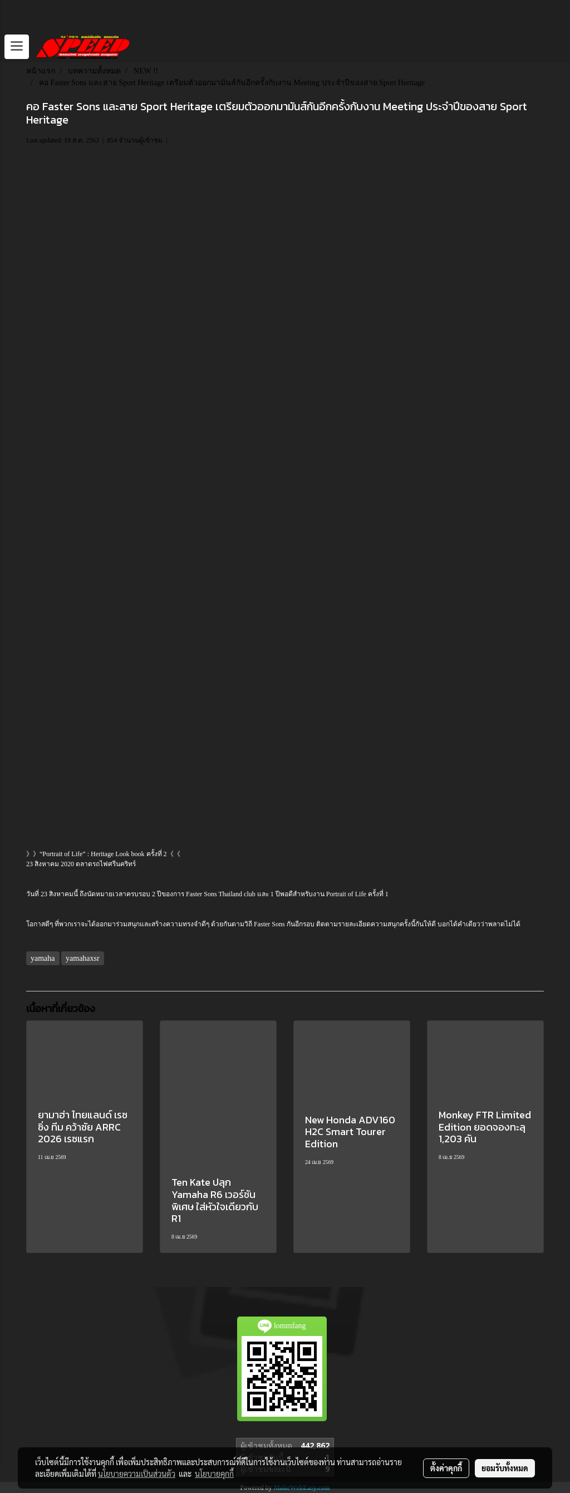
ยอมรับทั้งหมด (504, 1468)
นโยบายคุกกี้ (214, 1474)
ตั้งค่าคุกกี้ (446, 1468)
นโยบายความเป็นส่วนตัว (136, 1474)
